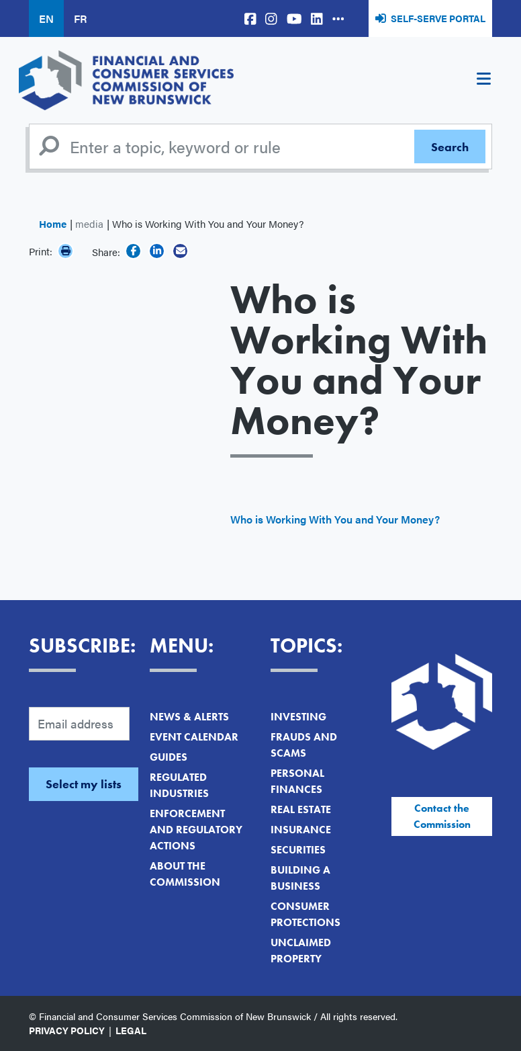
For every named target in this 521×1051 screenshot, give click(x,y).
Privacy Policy (67, 1030)
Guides (168, 757)
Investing (298, 717)
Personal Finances (297, 781)
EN (46, 18)
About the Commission (185, 874)
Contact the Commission (442, 816)
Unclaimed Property (301, 950)
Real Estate (301, 809)
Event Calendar (194, 737)
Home (52, 223)
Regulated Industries (179, 785)
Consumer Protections (305, 914)
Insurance (301, 830)
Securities (298, 850)
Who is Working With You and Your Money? (335, 519)
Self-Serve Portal (438, 18)
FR (80, 18)
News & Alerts (189, 717)
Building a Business (300, 878)
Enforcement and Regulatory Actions (196, 829)
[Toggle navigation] (483, 80)
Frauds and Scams (304, 745)
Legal (130, 1030)
